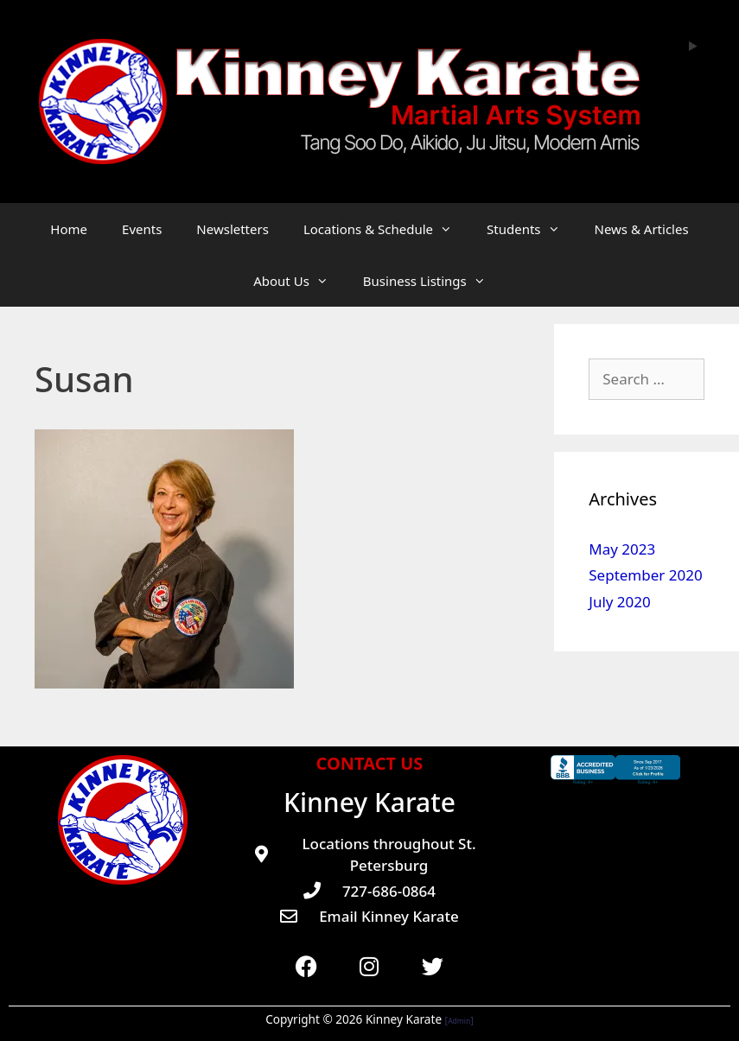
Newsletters (232, 229)
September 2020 (645, 575)
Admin (459, 1020)
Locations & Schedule (386, 229)
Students (532, 229)
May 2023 (622, 549)
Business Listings (433, 281)
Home (68, 229)
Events (142, 229)
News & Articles (642, 229)
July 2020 (620, 602)
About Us (299, 281)
